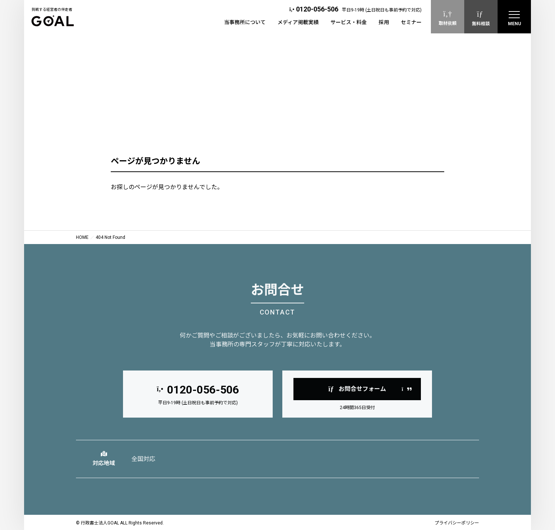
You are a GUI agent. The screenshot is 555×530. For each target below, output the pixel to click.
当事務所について (245, 22)
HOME (82, 237)
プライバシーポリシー (457, 523)
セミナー (411, 22)
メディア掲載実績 (298, 22)
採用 (384, 22)
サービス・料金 (348, 22)
